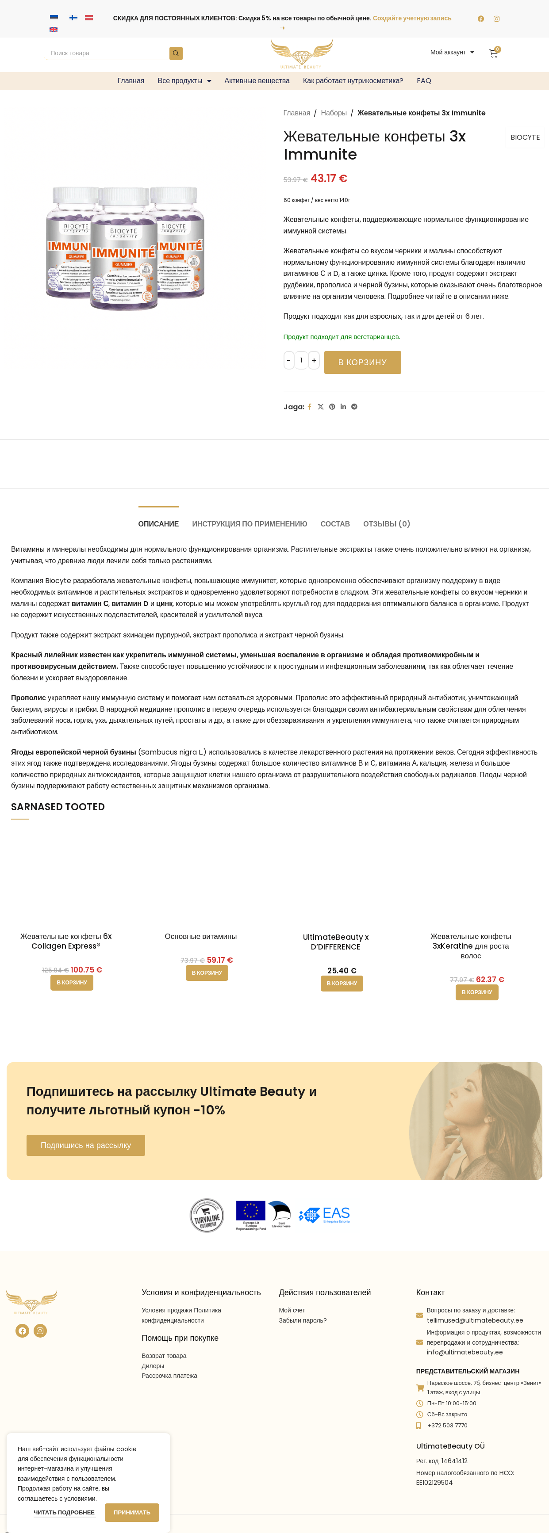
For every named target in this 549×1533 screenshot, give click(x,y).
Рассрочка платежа (169, 1375)
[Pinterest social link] (332, 407)
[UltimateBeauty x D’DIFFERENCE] (342, 878)
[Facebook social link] (309, 407)
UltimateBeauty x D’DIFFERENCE (336, 942)
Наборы (334, 113)
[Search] (113, 53)
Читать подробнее (65, 1512)
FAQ (424, 81)
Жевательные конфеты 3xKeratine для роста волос (470, 946)
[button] (71, 983)
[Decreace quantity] (289, 360)
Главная (131, 81)
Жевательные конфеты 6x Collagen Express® (65, 941)
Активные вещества (257, 81)
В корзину (362, 362)
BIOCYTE (525, 137)
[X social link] (320, 407)
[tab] (158, 519)
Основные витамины (201, 936)
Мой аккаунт (452, 52)
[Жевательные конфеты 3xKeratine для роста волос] (477, 877)
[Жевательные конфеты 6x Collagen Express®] (72, 877)
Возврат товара (164, 1355)
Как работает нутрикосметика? (353, 81)
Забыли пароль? (303, 1320)
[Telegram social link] (354, 407)
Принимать (132, 1512)
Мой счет (292, 1310)
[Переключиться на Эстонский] (54, 17)
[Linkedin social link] (343, 407)
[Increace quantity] (314, 360)
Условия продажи (167, 1310)
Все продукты (184, 81)
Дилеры (153, 1365)
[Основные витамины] (207, 877)
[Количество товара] (301, 360)
